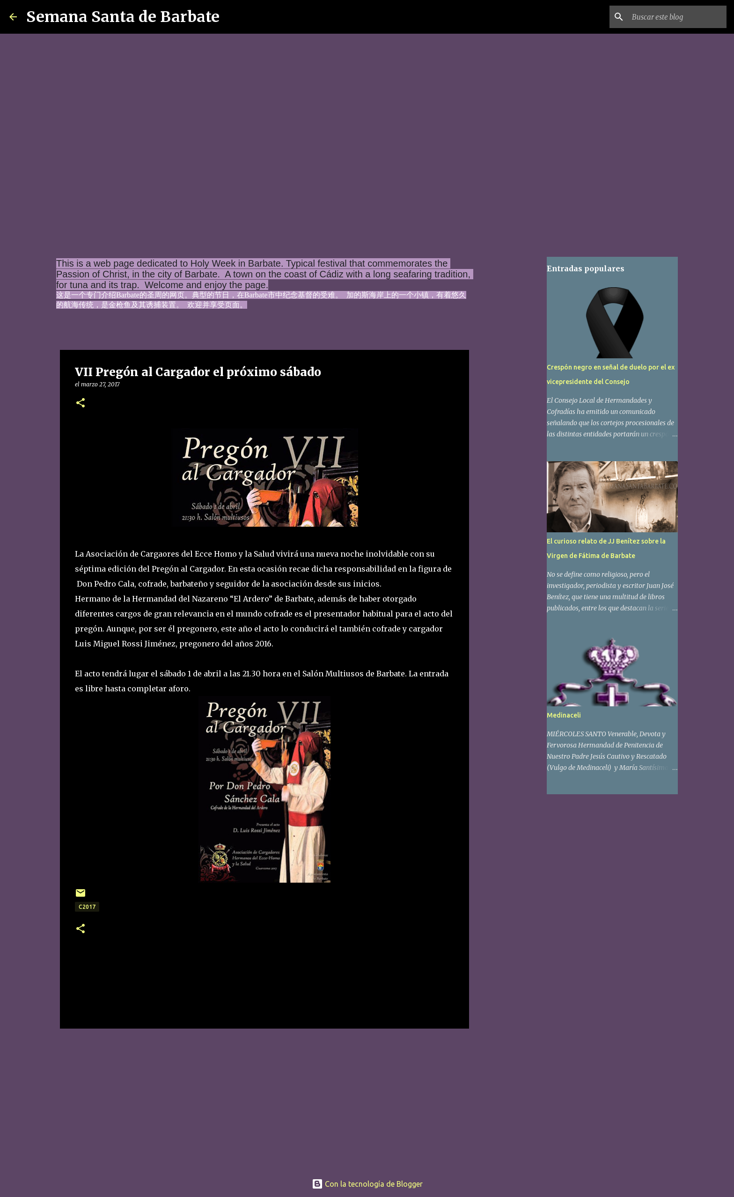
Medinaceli (564, 715)
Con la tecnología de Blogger (367, 1184)
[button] (80, 403)
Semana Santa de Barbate (123, 16)
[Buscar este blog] (677, 17)
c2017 (87, 907)
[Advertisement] (264, 1097)
